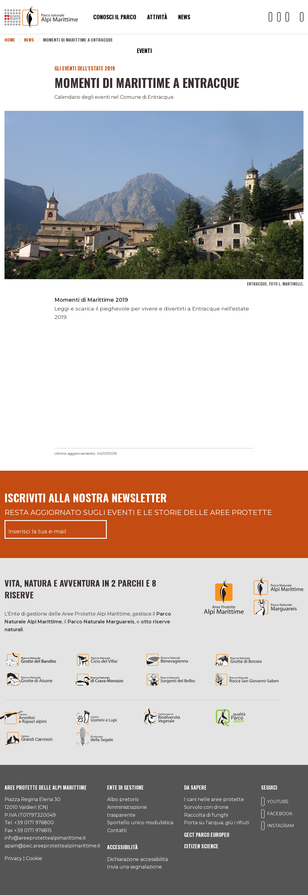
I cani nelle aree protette (214, 799)
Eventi (144, 51)
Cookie (34, 858)
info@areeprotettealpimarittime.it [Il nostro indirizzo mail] (45, 838)
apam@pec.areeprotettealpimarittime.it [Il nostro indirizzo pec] (52, 846)
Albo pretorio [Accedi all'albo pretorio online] (123, 799)
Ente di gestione (125, 787)
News (184, 17)
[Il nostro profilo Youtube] (270, 17)
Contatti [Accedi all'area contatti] (117, 830)
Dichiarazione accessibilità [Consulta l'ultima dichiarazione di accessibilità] (137, 859)
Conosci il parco (114, 17)
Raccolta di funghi (206, 815)
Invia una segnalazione (134, 867)
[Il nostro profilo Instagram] (287, 17)
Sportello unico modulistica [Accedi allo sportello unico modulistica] (140, 822)
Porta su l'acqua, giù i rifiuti (216, 822)
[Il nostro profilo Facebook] (279, 17)
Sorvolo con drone (206, 807)
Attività (157, 17)
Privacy (13, 858)
